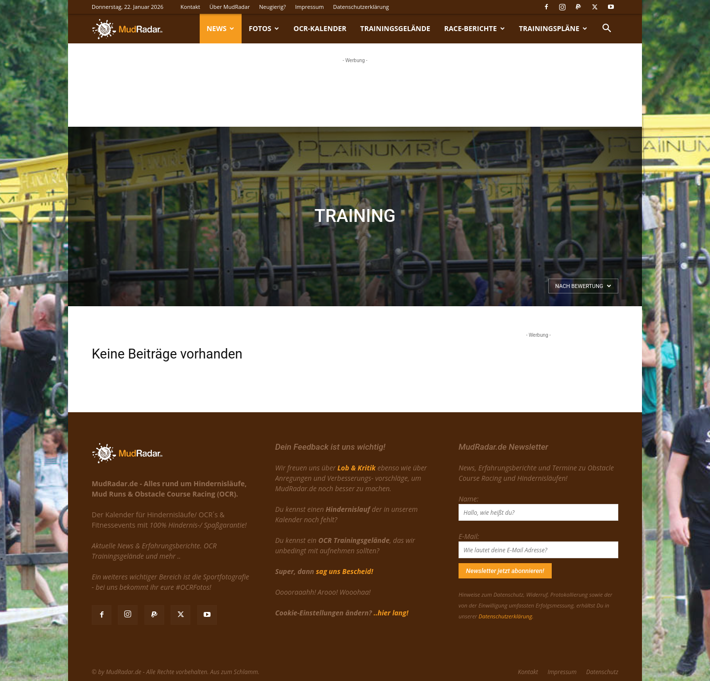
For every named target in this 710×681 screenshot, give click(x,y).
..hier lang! (391, 612)
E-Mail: (469, 536)
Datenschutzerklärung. (506, 616)
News (220, 28)
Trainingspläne (553, 28)
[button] (606, 29)
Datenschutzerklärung (361, 6)
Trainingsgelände (395, 28)
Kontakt (190, 6)
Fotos (263, 28)
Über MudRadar (230, 6)
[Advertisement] (355, 90)
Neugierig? (272, 6)
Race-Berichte (474, 28)
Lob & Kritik (356, 467)
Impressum (309, 6)
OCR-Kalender (319, 28)
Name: (468, 498)
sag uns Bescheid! (344, 571)
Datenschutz (602, 672)
